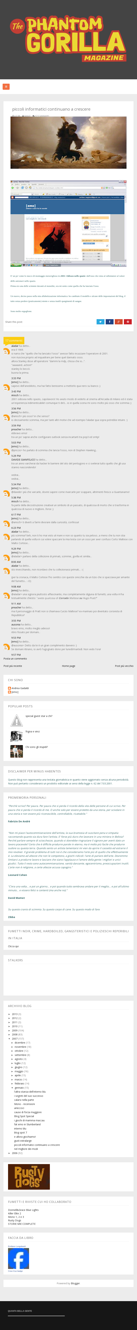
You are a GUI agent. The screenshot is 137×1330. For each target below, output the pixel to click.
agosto (19, 1059)
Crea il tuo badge (15, 1271)
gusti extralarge (23, 1140)
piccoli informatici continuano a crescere (37, 1145)
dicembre (20, 1042)
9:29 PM (16, 548)
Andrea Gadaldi (20, 688)
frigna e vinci (33, 731)
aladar (14, 346)
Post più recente (12, 666)
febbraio (20, 1083)
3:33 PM (16, 378)
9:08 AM (16, 586)
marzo (19, 1079)
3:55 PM (16, 620)
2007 (15, 1038)
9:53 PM (16, 637)
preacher (16, 429)
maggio (19, 1071)
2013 (15, 1014)
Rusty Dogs (14, 1220)
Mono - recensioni (24, 1104)
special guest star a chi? (39, 716)
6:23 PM (16, 527)
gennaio (19, 1087)
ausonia (15, 624)
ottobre (19, 1050)
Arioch (15, 395)
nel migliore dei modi (26, 1149)
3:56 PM (16, 408)
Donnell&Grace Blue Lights (23, 1210)
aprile (18, 1075)
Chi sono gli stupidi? (37, 747)
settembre (21, 1055)
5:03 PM (16, 442)
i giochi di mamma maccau (29, 1120)
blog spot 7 (20, 1132)
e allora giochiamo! (25, 1136)
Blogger (75, 1283)
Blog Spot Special (24, 1116)
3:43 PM (16, 391)
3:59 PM (16, 425)
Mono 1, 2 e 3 (16, 1217)
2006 (15, 1153)
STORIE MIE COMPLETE (22, 1223)
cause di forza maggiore (28, 1112)
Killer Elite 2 (14, 1213)
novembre (21, 1046)
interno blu (20, 1128)
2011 (15, 1022)
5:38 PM (16, 497)
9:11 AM (16, 603)
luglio (18, 1063)
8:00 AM (16, 562)
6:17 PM (16, 514)
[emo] (14, 382)
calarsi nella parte (24, 1099)
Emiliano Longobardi (17, 1246)
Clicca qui (13, 946)
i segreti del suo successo (28, 1095)
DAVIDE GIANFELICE (23, 459)
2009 (15, 1030)
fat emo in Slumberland (27, 1124)
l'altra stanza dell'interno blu (30, 1091)
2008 (15, 1034)
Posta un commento (15, 658)
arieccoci (19, 1108)
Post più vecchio (124, 666)
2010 (15, 1026)
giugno (19, 1067)
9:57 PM (16, 654)
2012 (15, 1018)
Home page (68, 666)
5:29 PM (16, 455)
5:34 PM (16, 484)
